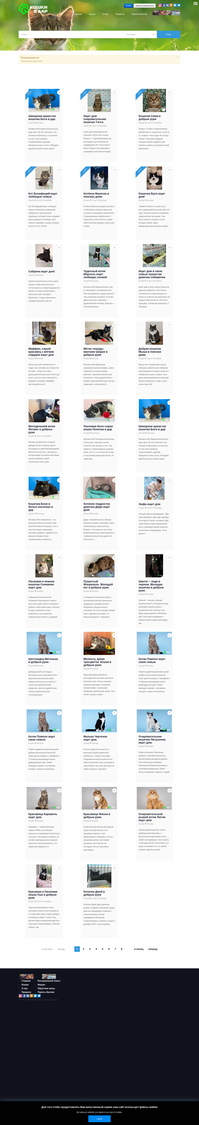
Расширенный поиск (49, 981)
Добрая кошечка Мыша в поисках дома (150, 351)
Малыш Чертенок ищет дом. (95, 738)
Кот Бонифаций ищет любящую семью (42, 195)
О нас (25, 988)
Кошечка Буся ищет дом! (152, 195)
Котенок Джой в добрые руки (94, 893)
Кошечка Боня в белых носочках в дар (40, 507)
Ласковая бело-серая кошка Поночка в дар (98, 428)
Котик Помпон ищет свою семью (152, 660)
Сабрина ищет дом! (41, 271)
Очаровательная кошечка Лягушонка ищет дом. (152, 739)
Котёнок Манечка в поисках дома (96, 195)
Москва (40, 123)
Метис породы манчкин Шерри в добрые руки (95, 351)
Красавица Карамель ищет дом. (42, 815)
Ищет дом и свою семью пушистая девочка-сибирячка (152, 274)
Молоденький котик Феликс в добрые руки (41, 429)
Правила (26, 992)
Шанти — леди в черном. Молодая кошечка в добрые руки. (151, 586)
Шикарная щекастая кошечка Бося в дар (42, 117)
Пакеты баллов (46, 992)
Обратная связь (46, 988)
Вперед (152, 949)
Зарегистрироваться (145, 6)
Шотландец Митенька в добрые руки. (43, 660)
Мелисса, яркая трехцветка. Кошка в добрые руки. (97, 662)
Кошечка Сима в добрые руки (150, 117)
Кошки (31, 123)
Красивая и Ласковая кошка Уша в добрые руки (42, 894)
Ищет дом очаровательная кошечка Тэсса (94, 119)
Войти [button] (128, 6)
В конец (138, 949)
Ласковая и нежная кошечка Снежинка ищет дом (41, 584)
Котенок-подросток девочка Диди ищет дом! (96, 507)
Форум (41, 985)
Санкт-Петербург (99, 126)
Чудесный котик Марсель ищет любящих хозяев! (95, 274)
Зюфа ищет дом (149, 504)
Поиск (168, 34)
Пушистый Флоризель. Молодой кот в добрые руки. (98, 584)
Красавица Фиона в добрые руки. (96, 815)
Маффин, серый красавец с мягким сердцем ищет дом (41, 351)
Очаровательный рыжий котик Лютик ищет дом (152, 817)
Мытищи (95, 433)
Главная (26, 981)
